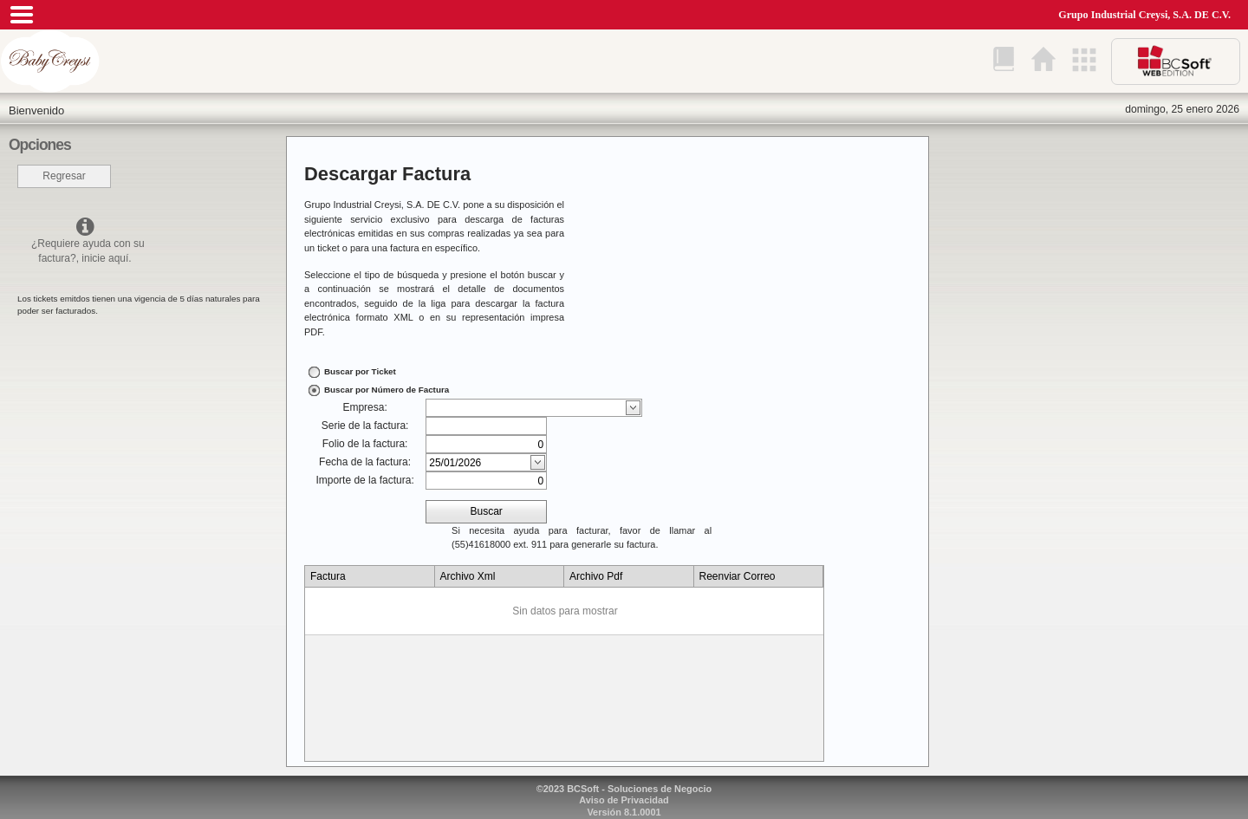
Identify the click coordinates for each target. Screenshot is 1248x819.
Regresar (63, 176)
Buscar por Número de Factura (386, 389)
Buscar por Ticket (360, 371)
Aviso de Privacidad (624, 800)
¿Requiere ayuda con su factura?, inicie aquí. (84, 240)
